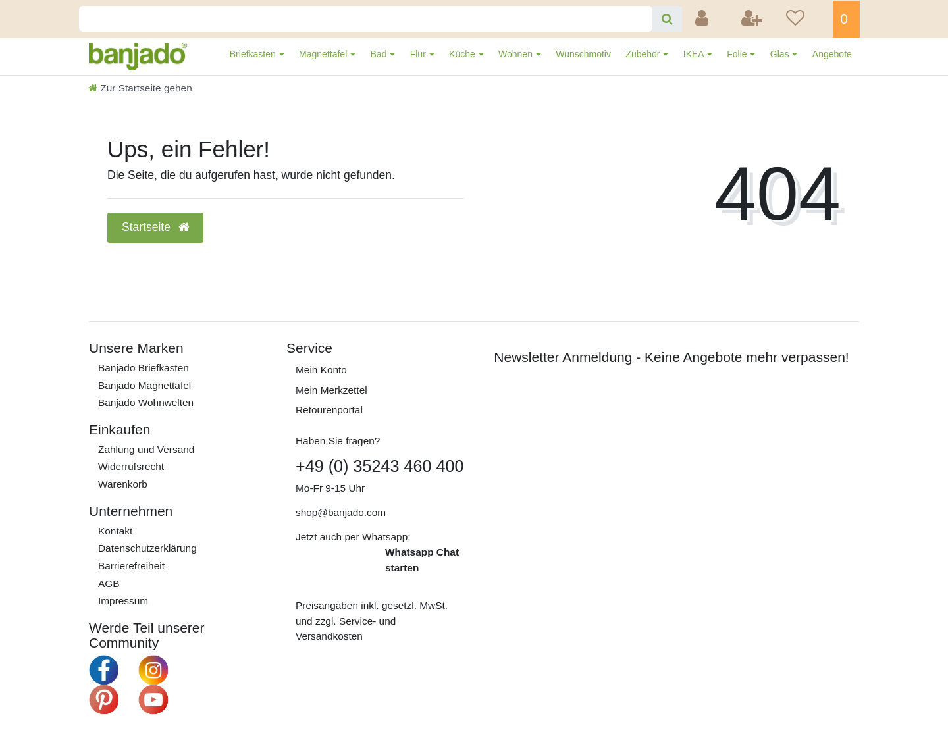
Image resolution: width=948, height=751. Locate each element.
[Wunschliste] (805, 19)
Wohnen (516, 54)
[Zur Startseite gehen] (140, 87)
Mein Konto (321, 369)
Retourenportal (329, 409)
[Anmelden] (703, 19)
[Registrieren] (753, 19)
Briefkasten (254, 54)
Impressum (123, 600)
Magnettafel (324, 54)
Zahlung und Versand (146, 449)
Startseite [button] (155, 227)
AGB (109, 583)
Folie (738, 54)
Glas (781, 54)
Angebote (832, 54)
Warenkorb (122, 484)
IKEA (694, 54)
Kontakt (115, 530)
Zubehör (643, 54)
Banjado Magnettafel (144, 385)
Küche (463, 54)
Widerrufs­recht (131, 466)
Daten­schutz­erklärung (147, 548)
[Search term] (365, 19)
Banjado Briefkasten (143, 367)
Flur (419, 54)
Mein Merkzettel (331, 390)
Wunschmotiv (583, 54)
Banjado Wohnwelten (146, 402)
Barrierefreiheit (131, 565)
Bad (380, 54)
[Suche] (667, 19)
